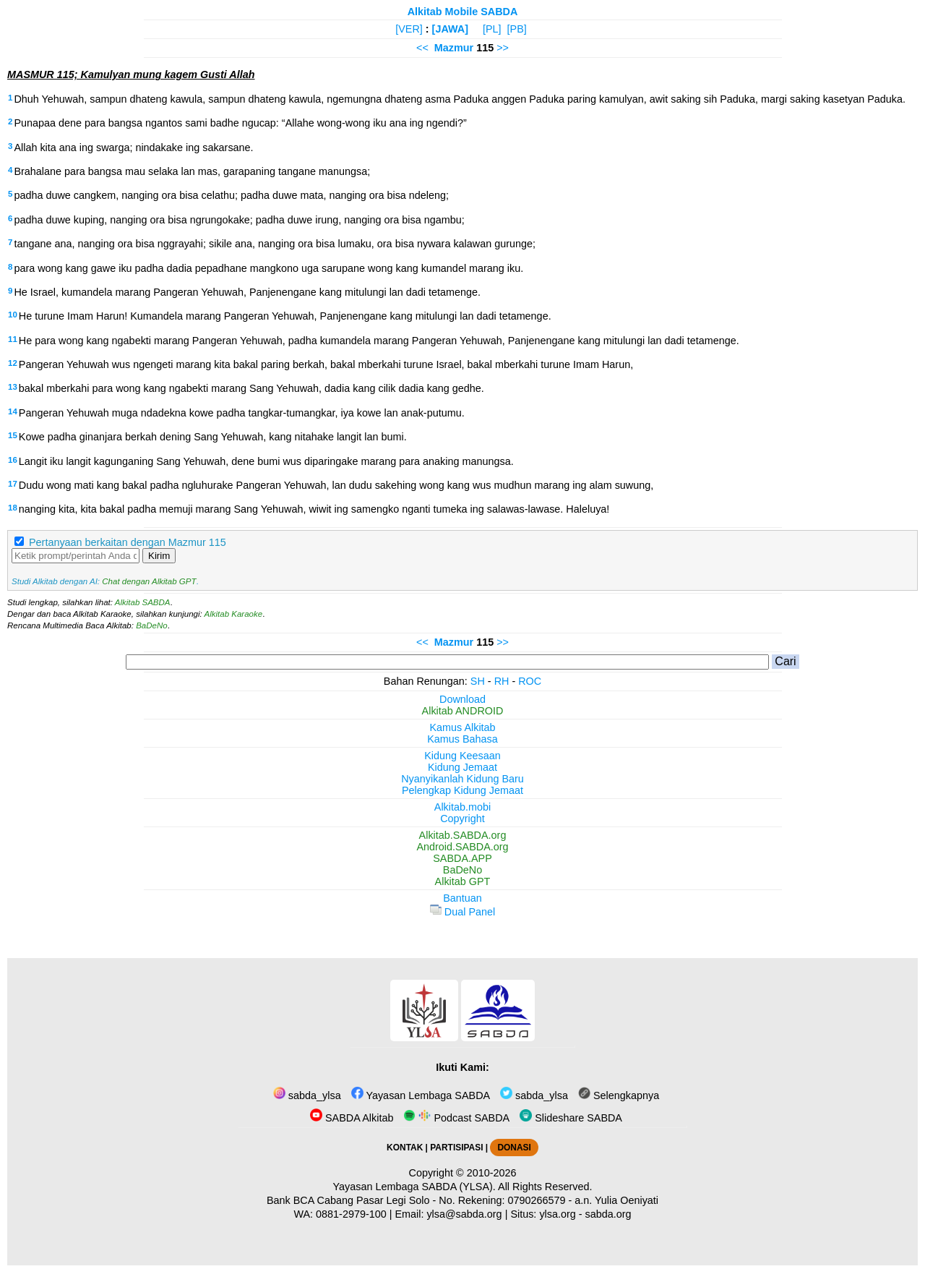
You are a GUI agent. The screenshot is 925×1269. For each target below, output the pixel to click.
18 (12, 507)
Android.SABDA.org (462, 847)
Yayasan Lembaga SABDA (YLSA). (414, 1186)
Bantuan (462, 898)
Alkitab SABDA (143, 602)
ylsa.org (557, 1214)
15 (12, 435)
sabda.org (608, 1214)
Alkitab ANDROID (463, 711)
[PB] (517, 29)
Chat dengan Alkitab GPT (149, 581)
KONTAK (405, 1147)
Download (462, 699)
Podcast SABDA (456, 1118)
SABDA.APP (462, 858)
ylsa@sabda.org (464, 1214)
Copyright (462, 818)
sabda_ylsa (307, 1095)
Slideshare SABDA (571, 1118)
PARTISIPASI (456, 1147)
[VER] (409, 29)
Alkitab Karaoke (234, 614)
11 (12, 339)
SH (477, 681)
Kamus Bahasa (462, 739)
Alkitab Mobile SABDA (463, 11)
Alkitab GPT (463, 881)
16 (12, 460)
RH (501, 681)
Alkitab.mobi (462, 807)
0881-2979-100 (351, 1214)
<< (422, 48)
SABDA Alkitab (351, 1118)
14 (12, 411)
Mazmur (453, 48)
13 (12, 387)
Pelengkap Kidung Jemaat (462, 790)
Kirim (159, 555)
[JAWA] (450, 29)
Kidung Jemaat (462, 767)
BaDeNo (152, 625)
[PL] (492, 29)
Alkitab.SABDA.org (463, 835)
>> (502, 48)
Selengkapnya (618, 1095)
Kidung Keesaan (462, 755)
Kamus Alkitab (462, 727)
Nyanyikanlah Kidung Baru (462, 779)
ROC (529, 681)
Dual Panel (462, 912)
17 (12, 483)
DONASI (513, 1147)
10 (12, 314)
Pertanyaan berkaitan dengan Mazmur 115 (127, 542)
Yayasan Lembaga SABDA (420, 1095)
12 (12, 363)
